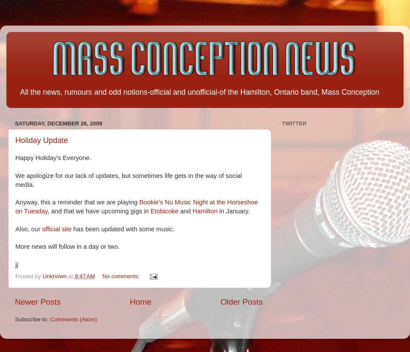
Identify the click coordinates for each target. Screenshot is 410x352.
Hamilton (205, 211)
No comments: (121, 276)
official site (57, 229)
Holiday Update (41, 140)
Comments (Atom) (73, 319)
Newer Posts (38, 301)
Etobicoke (165, 211)
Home (140, 301)
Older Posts (241, 301)
